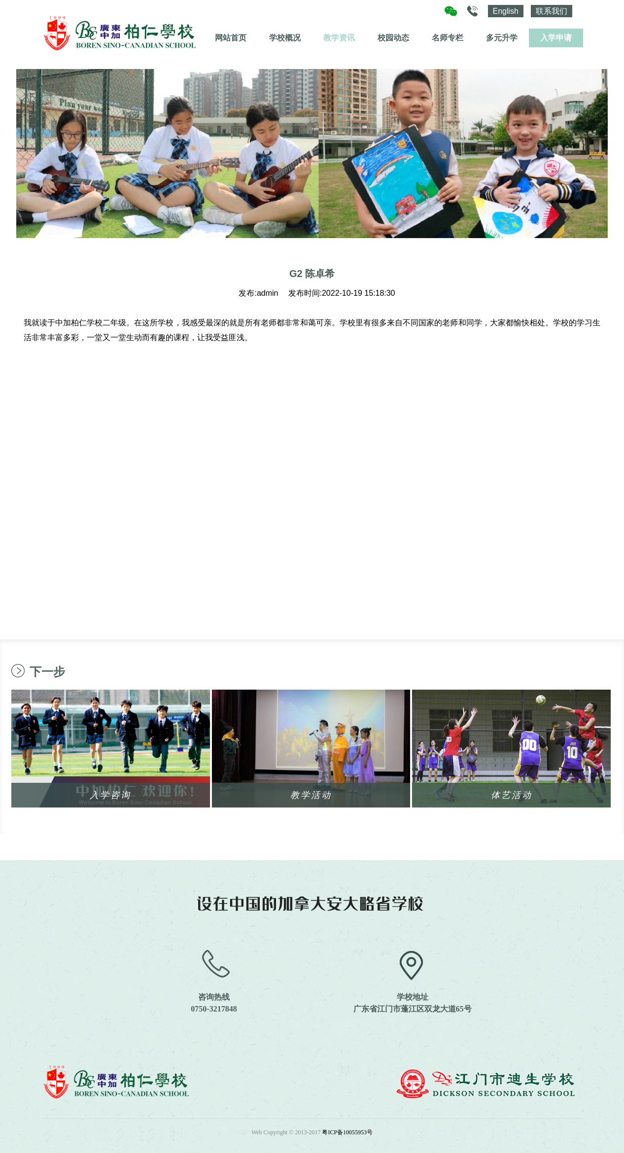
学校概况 (285, 38)
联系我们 (551, 11)
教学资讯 (339, 38)
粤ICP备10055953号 (347, 1132)
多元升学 (502, 38)
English (506, 11)
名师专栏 (447, 38)
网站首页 (230, 38)
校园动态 (393, 38)
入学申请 (556, 38)
